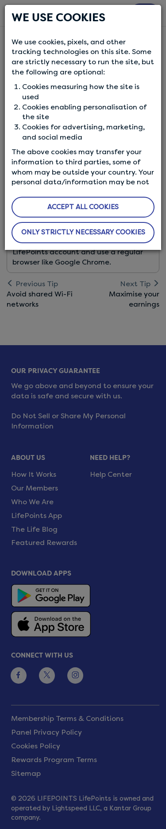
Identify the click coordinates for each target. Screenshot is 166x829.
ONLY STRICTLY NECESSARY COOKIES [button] (83, 232)
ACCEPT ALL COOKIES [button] (83, 207)
